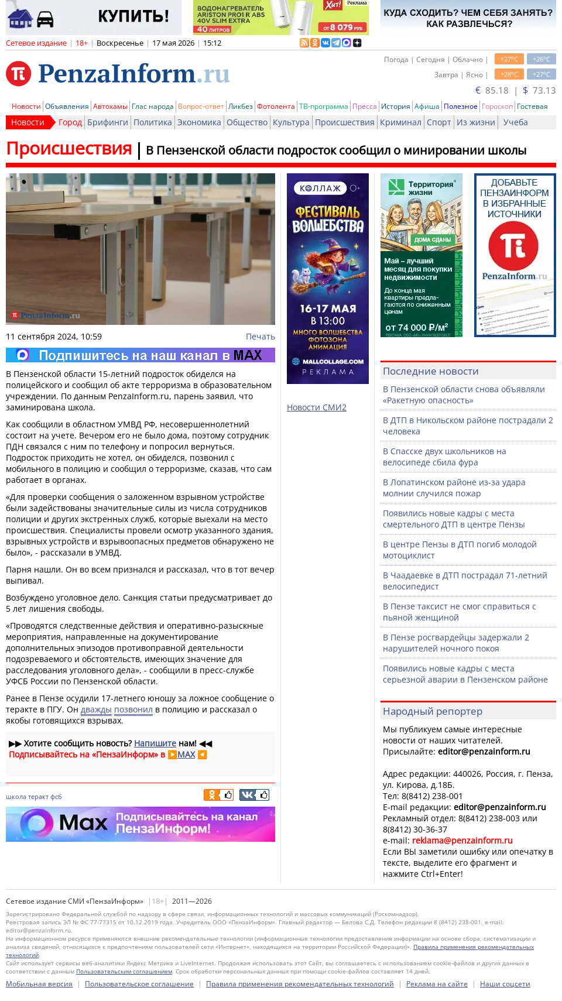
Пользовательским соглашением (124, 971)
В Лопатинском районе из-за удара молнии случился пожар (454, 487)
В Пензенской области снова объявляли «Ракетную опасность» (464, 394)
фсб (56, 796)
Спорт (439, 122)
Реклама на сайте (437, 984)
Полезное (461, 106)
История (395, 106)
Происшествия (345, 122)
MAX (186, 754)
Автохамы (110, 106)
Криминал (401, 122)
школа (16, 796)
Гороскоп (497, 106)
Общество (247, 122)
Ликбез (240, 106)
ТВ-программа (323, 106)
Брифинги (107, 122)
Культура (291, 122)
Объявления (67, 106)
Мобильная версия (39, 984)
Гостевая (532, 106)
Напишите (155, 743)
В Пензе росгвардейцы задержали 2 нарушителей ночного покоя (456, 643)
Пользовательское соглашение (139, 984)
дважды (96, 709)
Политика (152, 122)
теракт (38, 796)
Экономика (199, 122)
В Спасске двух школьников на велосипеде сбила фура (444, 456)
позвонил (133, 709)
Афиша (427, 106)
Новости (26, 106)
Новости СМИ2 (317, 407)
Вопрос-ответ (201, 106)
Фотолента (276, 106)
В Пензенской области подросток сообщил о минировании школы (336, 150)
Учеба (515, 122)
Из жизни (476, 122)
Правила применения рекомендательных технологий (300, 984)
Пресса (364, 106)
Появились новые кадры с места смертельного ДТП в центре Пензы (454, 519)
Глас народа (153, 106)
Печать (260, 336)
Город (70, 122)
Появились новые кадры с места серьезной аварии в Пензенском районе (465, 674)
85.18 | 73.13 (515, 90)
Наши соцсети (505, 984)
